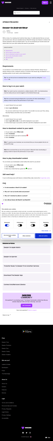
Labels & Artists (6, 364)
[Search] (26, 13)
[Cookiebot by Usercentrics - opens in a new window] (45, 204)
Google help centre (45, 178)
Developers (5, 367)
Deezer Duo (5, 348)
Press (3, 370)
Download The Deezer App (13, 275)
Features (4, 389)
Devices (27, 8)
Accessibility (5, 418)
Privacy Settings (6, 415)
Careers (4, 386)
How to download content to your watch (16, 54)
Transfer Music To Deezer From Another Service (21, 266)
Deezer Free (5, 342)
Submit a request (32, 310)
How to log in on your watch (13, 52)
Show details (45, 230)
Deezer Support (20, 8)
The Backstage (6, 373)
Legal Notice (5, 412)
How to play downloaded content (14, 56)
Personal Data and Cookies (9, 406)
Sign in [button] (45, 2)
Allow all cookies (43, 235)
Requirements (9, 50)
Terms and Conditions (8, 402)
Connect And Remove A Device (14, 284)
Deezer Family (6, 351)
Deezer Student (6, 354)
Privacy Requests (6, 409)
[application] (47, 437)
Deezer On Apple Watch (12, 247)
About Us (4, 383)
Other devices (33, 8)
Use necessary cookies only (10, 236)
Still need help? (9, 57)
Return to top (7, 315)
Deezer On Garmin (10, 256)
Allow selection (26, 235)
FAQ (7, 59)
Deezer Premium (6, 345)
